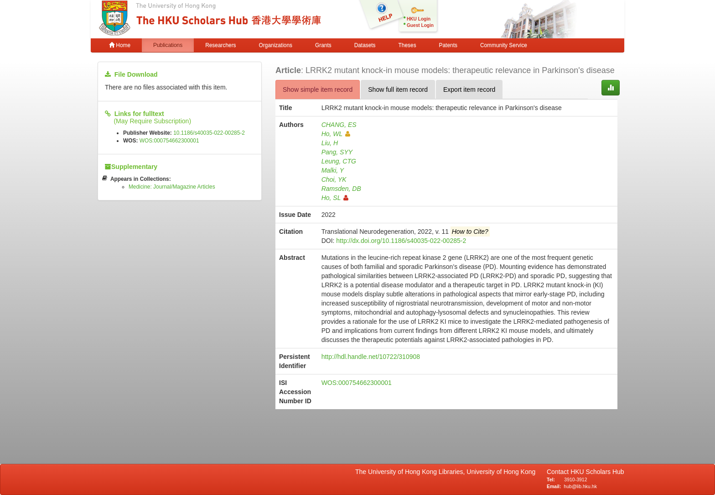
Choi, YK (334, 179)
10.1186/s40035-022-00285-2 (209, 133)
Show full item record (398, 89)
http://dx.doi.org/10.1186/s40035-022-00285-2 (401, 240)
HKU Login (418, 18)
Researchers (220, 45)
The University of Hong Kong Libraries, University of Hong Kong (447, 471)
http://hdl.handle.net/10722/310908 (370, 356)
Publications (167, 45)
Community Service (503, 45)
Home (119, 45)
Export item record (469, 89)
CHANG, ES (339, 124)
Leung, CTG (338, 161)
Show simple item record (317, 89)
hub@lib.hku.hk (580, 486)
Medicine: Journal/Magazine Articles (172, 187)
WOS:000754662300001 (169, 140)
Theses (407, 45)
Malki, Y (332, 170)
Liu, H (329, 143)
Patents (448, 45)
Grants (323, 45)
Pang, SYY (337, 152)
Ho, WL (336, 133)
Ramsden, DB (341, 188)
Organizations (275, 45)
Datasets (365, 45)
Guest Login (420, 25)
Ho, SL (335, 197)
